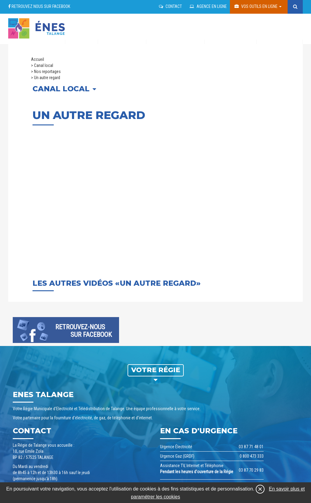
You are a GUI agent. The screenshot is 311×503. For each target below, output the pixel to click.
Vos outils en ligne (258, 6)
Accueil (37, 59)
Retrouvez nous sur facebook (39, 6)
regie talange (37, 27)
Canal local (43, 65)
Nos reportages (47, 71)
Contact (170, 6)
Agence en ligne (208, 6)
